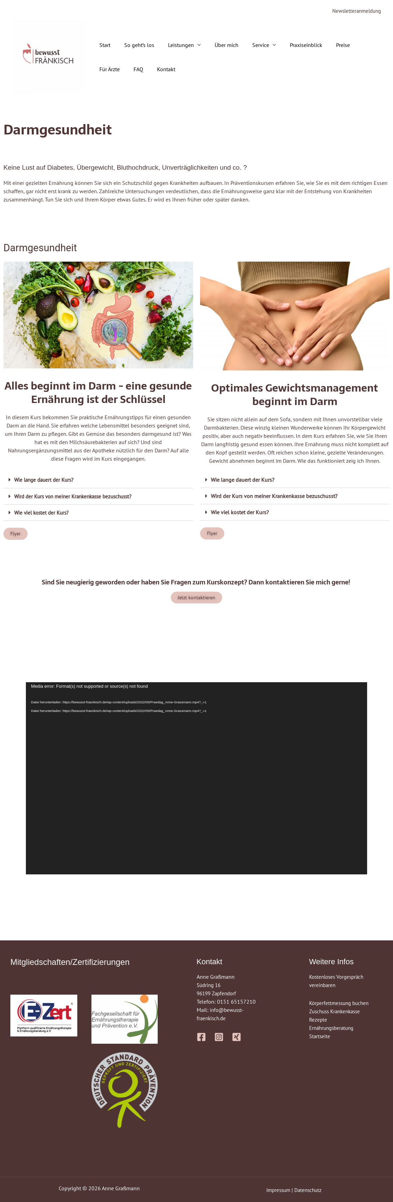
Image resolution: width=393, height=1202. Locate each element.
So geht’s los (135, 45)
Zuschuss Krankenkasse (337, 1011)
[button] (98, 480)
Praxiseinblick (291, 45)
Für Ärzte (353, 45)
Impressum (277, 1189)
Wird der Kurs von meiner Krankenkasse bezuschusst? (77, 496)
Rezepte (318, 1019)
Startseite (320, 1036)
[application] (196, 779)
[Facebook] (201, 1037)
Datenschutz (309, 1189)
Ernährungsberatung (333, 1028)
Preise (325, 45)
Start (103, 45)
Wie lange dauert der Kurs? (46, 480)
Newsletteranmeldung (354, 11)
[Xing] (236, 1037)
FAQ (103, 69)
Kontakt (128, 69)
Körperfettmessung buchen (341, 1003)
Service (248, 45)
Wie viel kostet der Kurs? (43, 512)
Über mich (217, 45)
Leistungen (174, 45)
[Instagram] (219, 1037)
